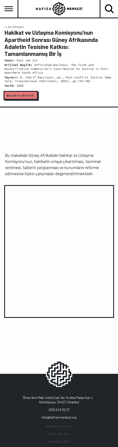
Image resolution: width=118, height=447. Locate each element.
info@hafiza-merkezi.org (59, 417)
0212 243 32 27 (59, 410)
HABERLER (59, 442)
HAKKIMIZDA (59, 427)
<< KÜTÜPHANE (14, 26)
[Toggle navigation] (9, 8)
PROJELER (59, 434)
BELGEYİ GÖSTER (20, 95)
